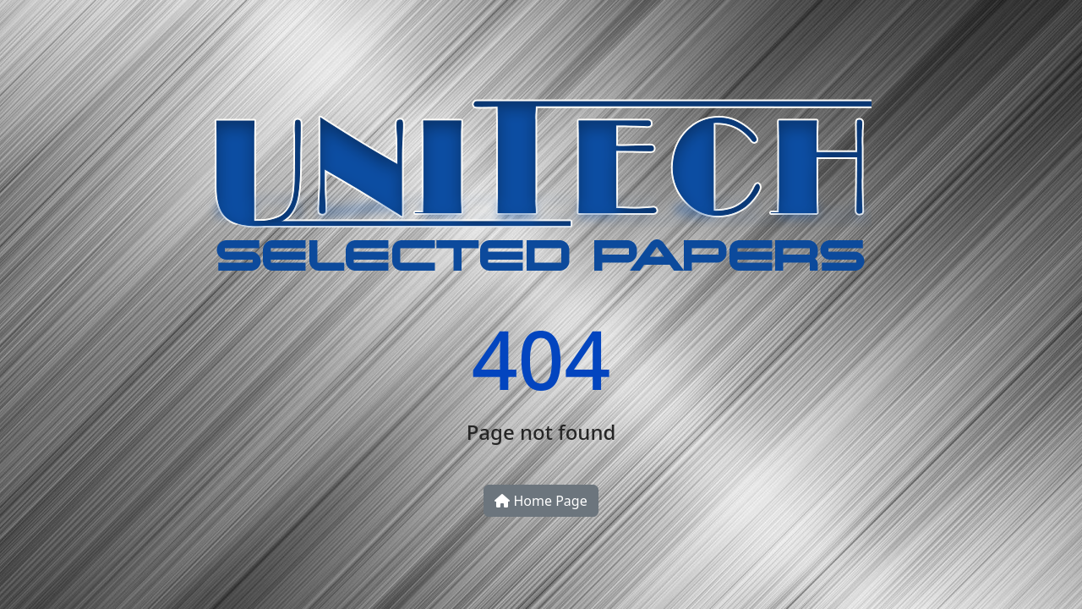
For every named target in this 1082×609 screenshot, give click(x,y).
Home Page (541, 500)
